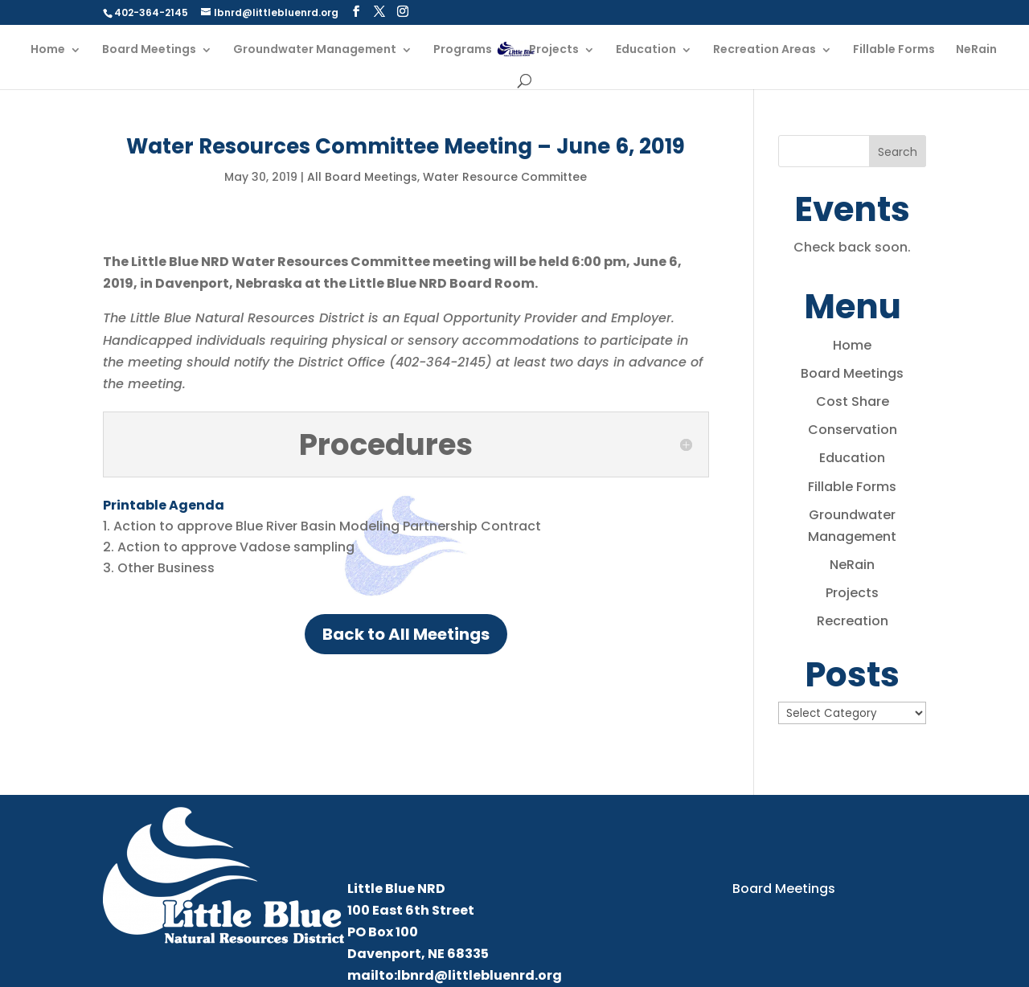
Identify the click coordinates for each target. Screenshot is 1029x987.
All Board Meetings (362, 177)
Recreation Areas (764, 50)
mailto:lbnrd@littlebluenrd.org (454, 975)
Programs (462, 50)
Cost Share (852, 401)
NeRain (976, 50)
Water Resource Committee (505, 177)
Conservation (852, 429)
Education (646, 50)
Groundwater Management (314, 50)
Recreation (852, 621)
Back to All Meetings (406, 634)
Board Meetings (149, 50)
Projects (554, 50)
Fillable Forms (894, 50)
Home (48, 50)
